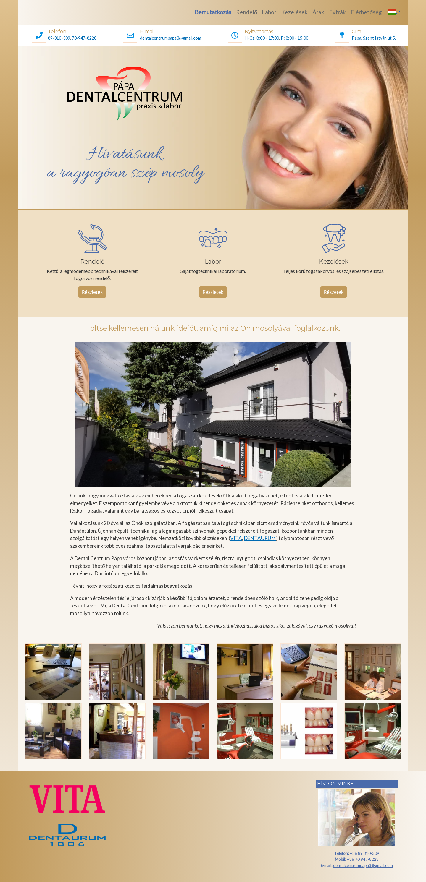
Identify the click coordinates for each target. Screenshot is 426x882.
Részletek (92, 292)
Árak (318, 12)
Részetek (334, 292)
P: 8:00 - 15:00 (294, 37)
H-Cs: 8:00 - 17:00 (262, 37)
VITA (236, 538)
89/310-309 (59, 37)
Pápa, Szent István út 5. (374, 37)
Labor (269, 12)
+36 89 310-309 (364, 853)
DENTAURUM (260, 538)
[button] (39, 36)
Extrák (337, 12)
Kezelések (294, 12)
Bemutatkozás (213, 12)
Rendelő (246, 12)
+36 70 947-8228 (363, 859)
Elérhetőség (366, 12)
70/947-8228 (84, 37)
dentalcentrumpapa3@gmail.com (170, 37)
